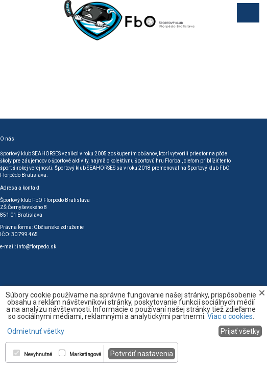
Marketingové (85, 354)
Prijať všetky (240, 331)
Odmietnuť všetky (35, 331)
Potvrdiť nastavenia (141, 354)
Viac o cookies (230, 316)
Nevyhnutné (38, 354)
